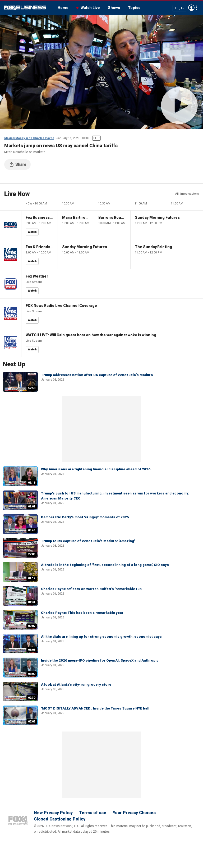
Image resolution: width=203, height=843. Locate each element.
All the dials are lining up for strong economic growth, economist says (101, 637)
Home (63, 8)
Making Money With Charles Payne (29, 138)
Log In (179, 8)
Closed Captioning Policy (59, 819)
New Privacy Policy (53, 812)
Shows (114, 8)
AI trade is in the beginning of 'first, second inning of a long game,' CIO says (105, 565)
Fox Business (25, 8)
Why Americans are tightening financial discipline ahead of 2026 (95, 469)
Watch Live (90, 8)
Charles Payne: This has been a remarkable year (82, 613)
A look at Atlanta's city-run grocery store (76, 684)
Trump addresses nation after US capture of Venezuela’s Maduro (97, 375)
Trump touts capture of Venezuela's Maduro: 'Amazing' (88, 541)
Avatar (191, 8)
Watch (32, 232)
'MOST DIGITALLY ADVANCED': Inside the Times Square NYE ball (95, 708)
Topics (134, 8)
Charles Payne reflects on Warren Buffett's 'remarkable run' (91, 589)
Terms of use (92, 812)
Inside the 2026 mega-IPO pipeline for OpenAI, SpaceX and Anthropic (100, 660)
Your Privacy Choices (134, 812)
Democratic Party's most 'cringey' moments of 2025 (85, 517)
